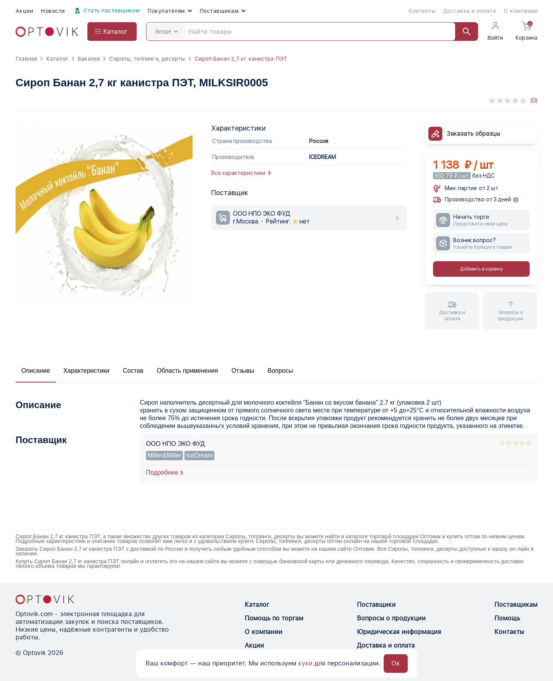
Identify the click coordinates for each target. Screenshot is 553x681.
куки (305, 663)
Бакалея (89, 59)
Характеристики (86, 370)
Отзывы (242, 370)
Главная (26, 59)
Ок (395, 663)
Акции (24, 11)
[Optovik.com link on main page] (47, 31)
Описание (35, 370)
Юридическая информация (399, 632)
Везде (166, 31)
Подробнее (162, 472)
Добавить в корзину (481, 269)
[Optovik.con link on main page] (45, 599)
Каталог (57, 59)
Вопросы (280, 370)
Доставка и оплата (469, 11)
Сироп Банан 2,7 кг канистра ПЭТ (241, 59)
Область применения (187, 370)
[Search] (312, 31)
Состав (133, 370)
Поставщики (376, 604)
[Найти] (463, 31)
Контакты (422, 11)
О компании (520, 11)
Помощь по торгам (274, 618)
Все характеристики (241, 173)
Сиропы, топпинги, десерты (147, 59)
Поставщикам (222, 10)
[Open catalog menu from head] (112, 31)
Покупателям (169, 10)
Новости (52, 11)
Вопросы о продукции (391, 618)
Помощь (507, 618)
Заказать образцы (473, 133)
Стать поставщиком (106, 11)
